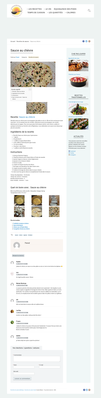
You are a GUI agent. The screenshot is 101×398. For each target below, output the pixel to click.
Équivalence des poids (65, 9)
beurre (16, 235)
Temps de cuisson (36, 13)
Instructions (15, 95)
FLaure (18, 321)
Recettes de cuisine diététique (17, 390)
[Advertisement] (50, 28)
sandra (18, 336)
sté (17, 300)
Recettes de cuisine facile (30, 390)
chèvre (20, 235)
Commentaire (17, 355)
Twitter (71, 153)
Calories (71, 13)
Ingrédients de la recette (18, 93)
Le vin (48, 9)
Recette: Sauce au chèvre (18, 91)
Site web (15, 371)
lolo (17, 272)
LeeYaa (18, 310)
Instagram (72, 155)
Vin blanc (30, 235)
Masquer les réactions (18, 255)
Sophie (18, 262)
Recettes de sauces (23, 41)
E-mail (41, 365)
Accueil (13, 41)
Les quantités (56, 13)
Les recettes (35, 9)
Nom (15, 365)
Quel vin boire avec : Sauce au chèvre (19, 98)
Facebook (72, 151)
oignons (25, 235)
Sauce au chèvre (27, 117)
